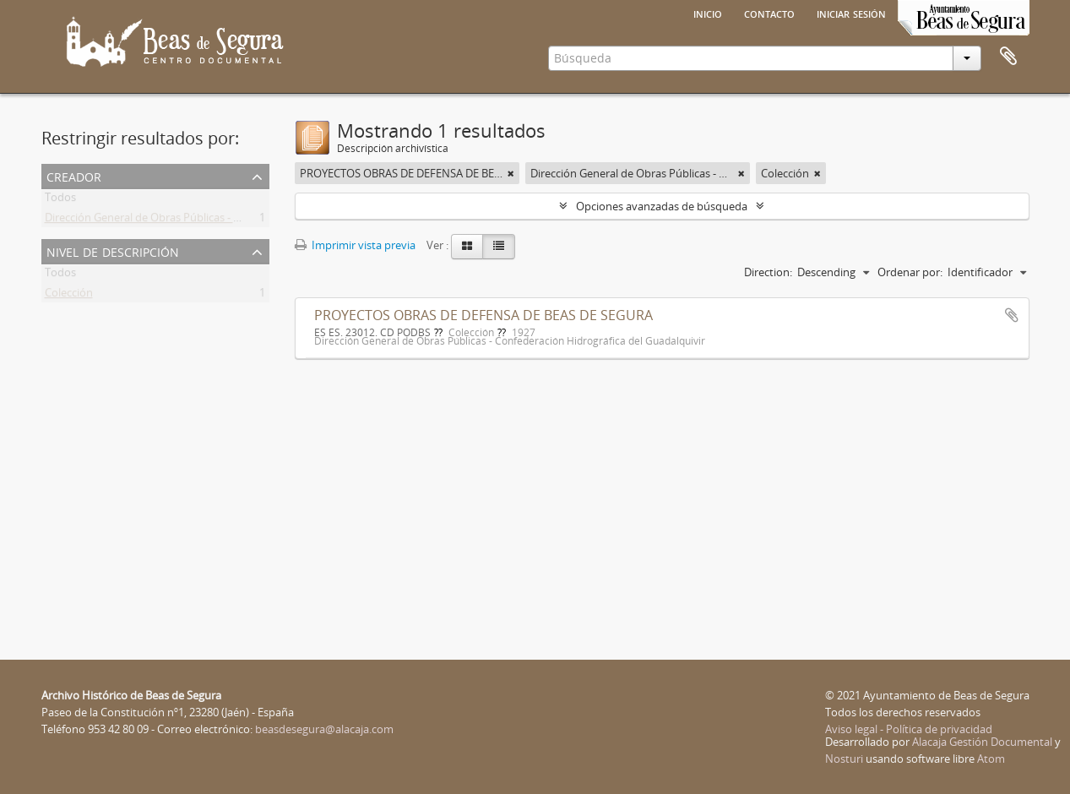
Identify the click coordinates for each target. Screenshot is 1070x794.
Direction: (768, 272)
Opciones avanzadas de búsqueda (661, 206)
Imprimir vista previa (355, 245)
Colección (69, 295)
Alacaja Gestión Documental (982, 741)
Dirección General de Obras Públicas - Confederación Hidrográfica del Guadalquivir (250, 220)
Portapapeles (1008, 56)
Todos (60, 200)
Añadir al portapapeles (1011, 315)
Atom (991, 758)
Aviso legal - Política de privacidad (908, 729)
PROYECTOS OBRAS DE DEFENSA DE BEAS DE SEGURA (483, 315)
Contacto (769, 12)
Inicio (707, 12)
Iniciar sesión (851, 12)
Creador (73, 175)
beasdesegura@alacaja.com (324, 729)
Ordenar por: (909, 272)
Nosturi (844, 758)
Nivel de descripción (112, 250)
